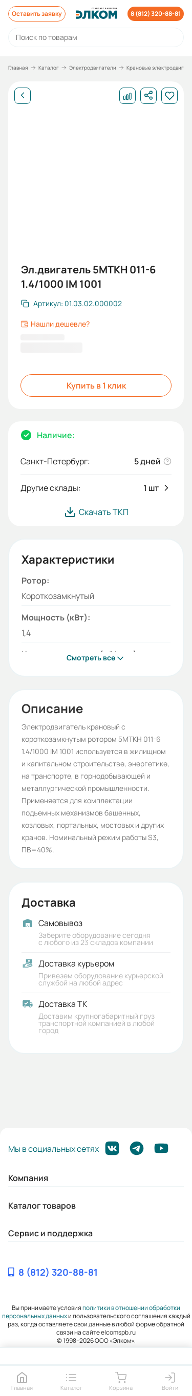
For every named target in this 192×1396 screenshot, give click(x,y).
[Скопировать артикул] (71, 303)
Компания (28, 1178)
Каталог (48, 68)
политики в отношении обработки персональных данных (91, 1311)
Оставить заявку (37, 13)
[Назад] (22, 96)
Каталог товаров (42, 1205)
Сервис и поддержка (50, 1233)
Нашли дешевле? (55, 324)
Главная (18, 68)
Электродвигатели (92, 68)
